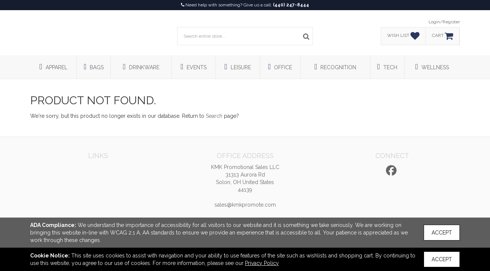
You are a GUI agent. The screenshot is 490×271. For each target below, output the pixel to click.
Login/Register (444, 21)
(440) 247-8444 (291, 5)
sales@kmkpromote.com (245, 205)
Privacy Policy (262, 263)
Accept (442, 233)
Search (214, 116)
